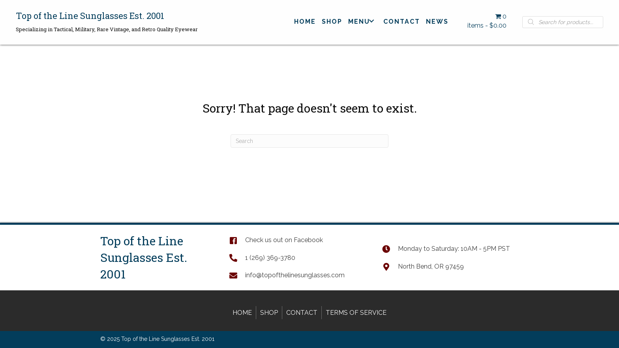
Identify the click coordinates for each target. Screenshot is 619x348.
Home (242, 312)
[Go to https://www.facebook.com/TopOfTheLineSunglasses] (298, 240)
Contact (301, 312)
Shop (269, 312)
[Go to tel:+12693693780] (298, 257)
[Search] (309, 141)
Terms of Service (356, 312)
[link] (305, 21)
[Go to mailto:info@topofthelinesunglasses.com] (298, 275)
